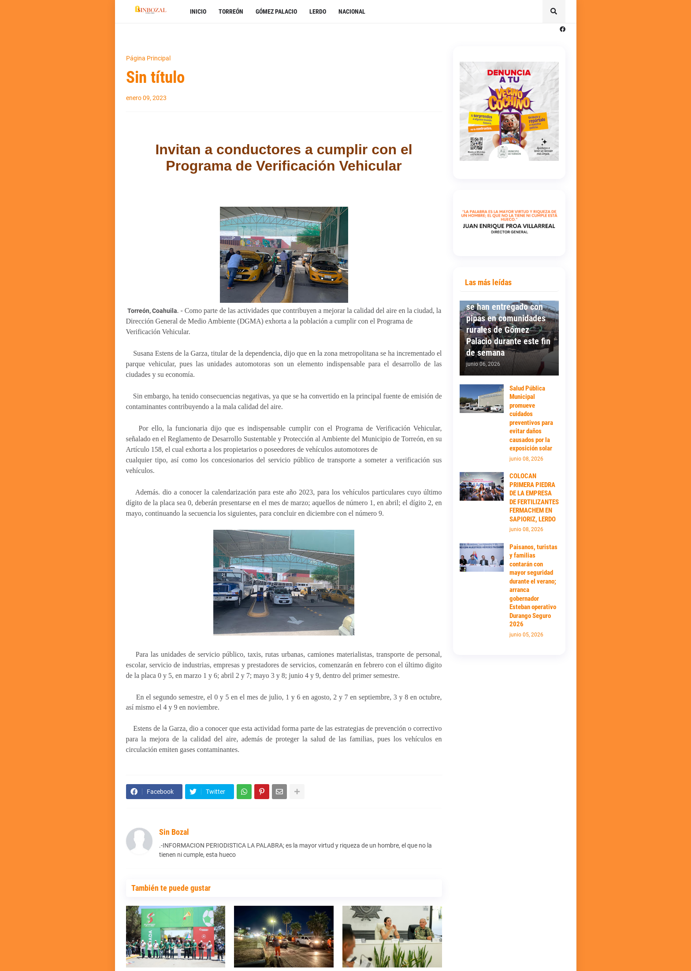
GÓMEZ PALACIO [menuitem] (276, 11)
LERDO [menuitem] (317, 11)
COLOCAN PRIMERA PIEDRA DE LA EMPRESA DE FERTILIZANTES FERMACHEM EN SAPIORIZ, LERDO (534, 497)
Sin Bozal (174, 832)
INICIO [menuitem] (198, 11)
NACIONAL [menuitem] (351, 11)
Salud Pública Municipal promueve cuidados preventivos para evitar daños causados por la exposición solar (531, 418)
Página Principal (148, 58)
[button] (553, 11)
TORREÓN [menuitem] (231, 11)
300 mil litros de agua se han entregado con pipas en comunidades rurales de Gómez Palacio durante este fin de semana (508, 324)
